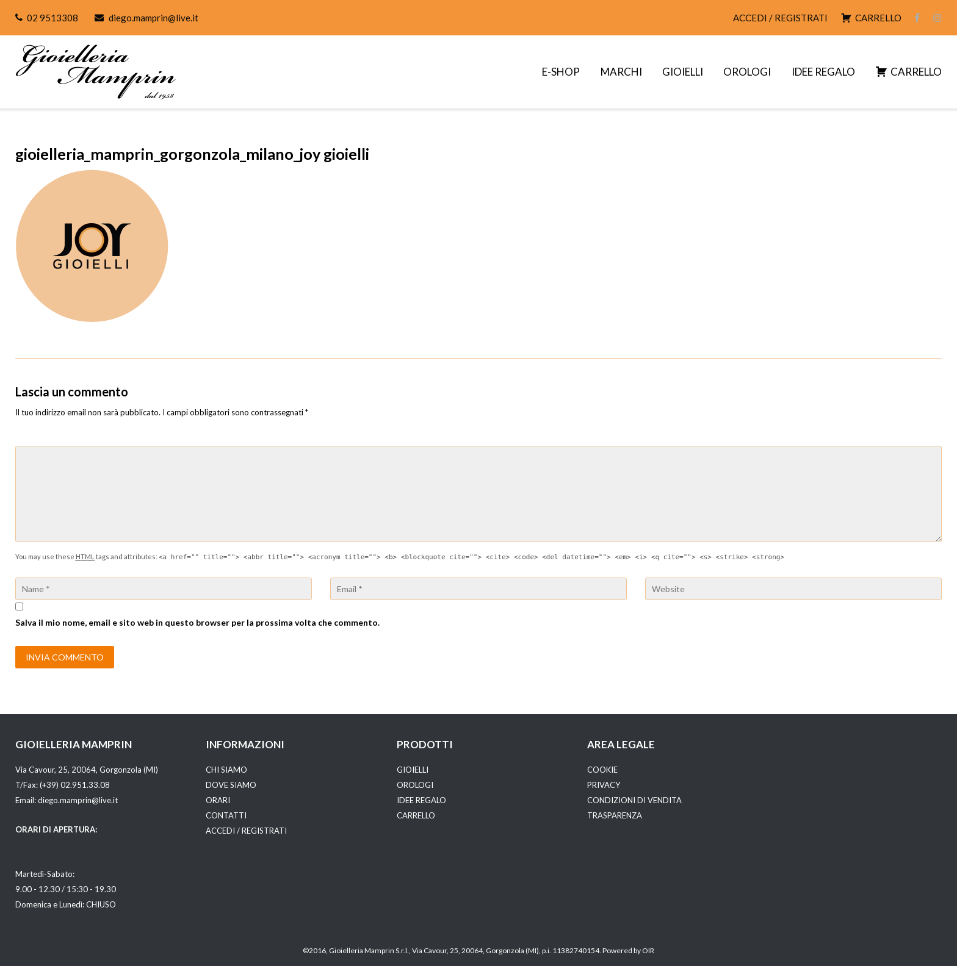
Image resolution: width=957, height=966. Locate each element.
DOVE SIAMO (231, 785)
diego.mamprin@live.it (153, 17)
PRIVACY (603, 785)
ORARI (218, 800)
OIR (648, 950)
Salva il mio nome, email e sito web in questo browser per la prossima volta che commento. (197, 622)
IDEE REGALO (823, 71)
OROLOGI (747, 71)
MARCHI (621, 71)
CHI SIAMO (226, 770)
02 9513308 (52, 17)
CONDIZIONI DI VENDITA (634, 800)
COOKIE (602, 770)
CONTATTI (226, 815)
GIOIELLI (682, 71)
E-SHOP (561, 71)
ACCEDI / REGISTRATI (780, 17)
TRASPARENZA (614, 815)
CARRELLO (416, 815)
